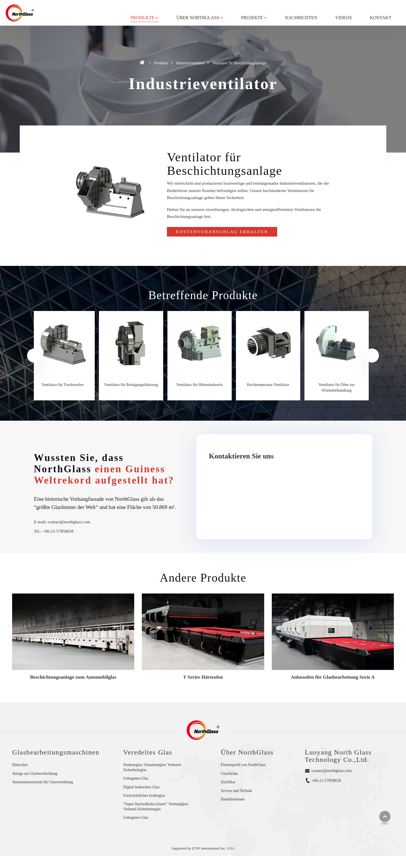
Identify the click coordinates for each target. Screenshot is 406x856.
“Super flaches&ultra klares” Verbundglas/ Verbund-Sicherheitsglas (156, 806)
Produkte (161, 63)
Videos (343, 17)
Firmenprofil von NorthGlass (243, 765)
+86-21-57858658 (58, 531)
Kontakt (380, 17)
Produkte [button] (143, 17)
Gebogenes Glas (135, 778)
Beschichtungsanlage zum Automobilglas (73, 677)
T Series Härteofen (203, 677)
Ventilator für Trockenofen (66, 385)
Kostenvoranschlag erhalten (222, 232)
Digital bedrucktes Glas (141, 787)
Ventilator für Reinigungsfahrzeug (134, 385)
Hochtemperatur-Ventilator (271, 385)
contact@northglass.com (69, 521)
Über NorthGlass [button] (197, 17)
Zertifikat (228, 782)
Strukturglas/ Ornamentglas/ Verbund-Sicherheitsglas (152, 767)
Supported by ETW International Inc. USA (203, 848)
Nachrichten (301, 17)
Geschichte (229, 773)
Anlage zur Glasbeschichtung (34, 773)
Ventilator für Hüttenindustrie (203, 385)
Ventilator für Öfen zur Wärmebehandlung (340, 388)
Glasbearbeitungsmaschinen (55, 752)
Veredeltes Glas (147, 752)
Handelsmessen (233, 799)
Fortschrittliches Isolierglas (144, 795)
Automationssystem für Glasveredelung (42, 782)
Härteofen (19, 765)
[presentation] (34, 355)
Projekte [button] (252, 17)
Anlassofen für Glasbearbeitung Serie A (333, 677)
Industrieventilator (190, 63)
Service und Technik (236, 791)
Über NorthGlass (247, 752)
